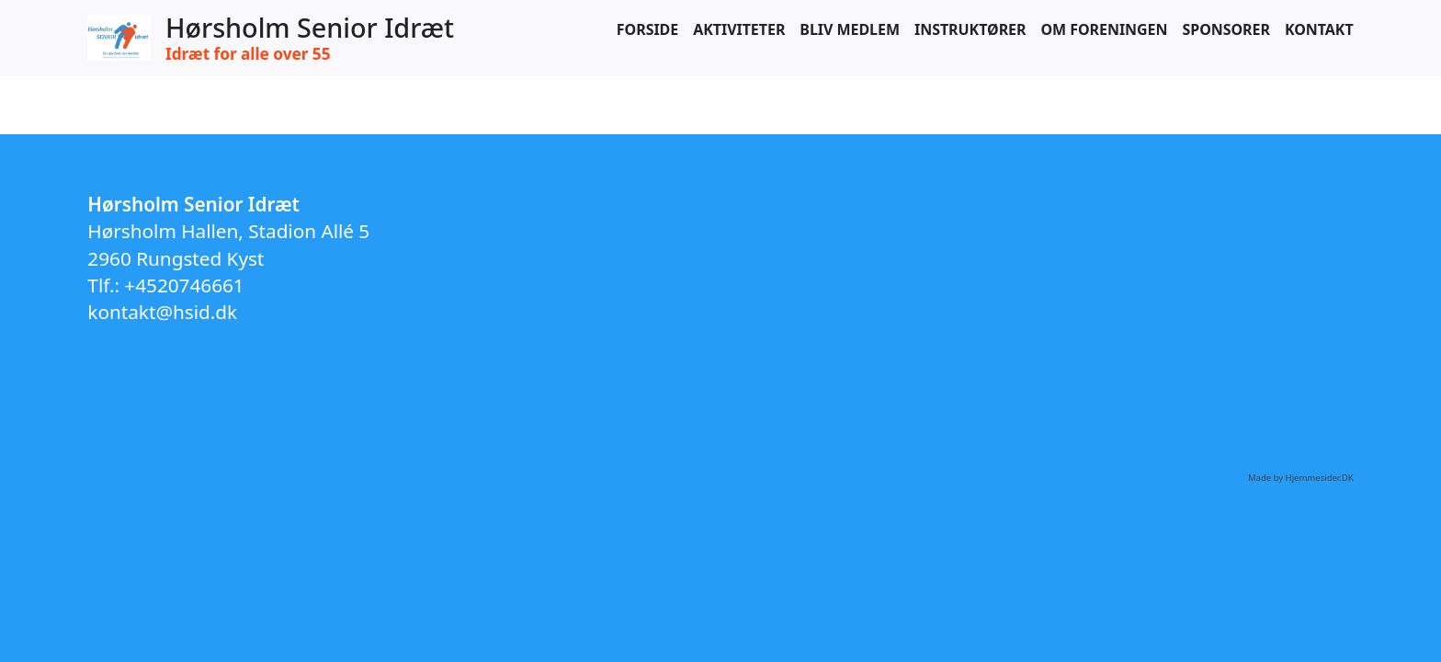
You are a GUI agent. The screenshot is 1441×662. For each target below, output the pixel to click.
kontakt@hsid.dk (162, 312)
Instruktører (970, 29)
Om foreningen (1103, 29)
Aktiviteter (739, 29)
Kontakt (1319, 29)
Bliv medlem (850, 29)
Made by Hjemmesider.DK (1301, 478)
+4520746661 (184, 285)
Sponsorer (1225, 29)
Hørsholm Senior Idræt (309, 28)
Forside (647, 29)
